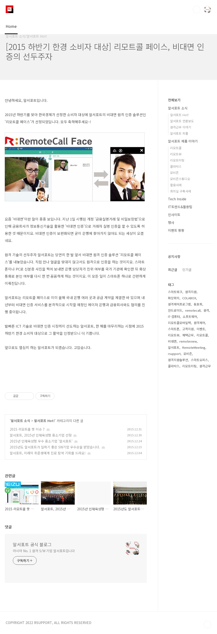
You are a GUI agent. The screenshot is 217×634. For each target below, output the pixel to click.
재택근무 (188, 335)
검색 (196, 9)
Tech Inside (177, 199)
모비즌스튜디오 (180, 179)
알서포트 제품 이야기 (183, 141)
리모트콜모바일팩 (179, 322)
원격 (206, 310)
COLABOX (189, 298)
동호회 (198, 304)
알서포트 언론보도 (182, 121)
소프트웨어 (190, 316)
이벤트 (201, 329)
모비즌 (174, 172)
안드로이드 (175, 310)
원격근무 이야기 (180, 127)
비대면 (172, 341)
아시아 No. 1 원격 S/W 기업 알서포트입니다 (44, 550)
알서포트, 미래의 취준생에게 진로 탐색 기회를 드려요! (48, 453)
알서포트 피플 (179, 133)
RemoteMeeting (193, 347)
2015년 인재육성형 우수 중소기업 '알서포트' (41, 441)
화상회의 (173, 298)
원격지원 (191, 292)
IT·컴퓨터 (174, 316)
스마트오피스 (199, 360)
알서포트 (173, 347)
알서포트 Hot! (44, 420)
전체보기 (174, 100)
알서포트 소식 (20, 420)
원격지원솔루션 (178, 360)
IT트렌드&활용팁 (180, 206)
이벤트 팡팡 (176, 230)
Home (11, 26)
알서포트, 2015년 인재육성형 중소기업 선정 (41, 435)
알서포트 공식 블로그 (32, 544)
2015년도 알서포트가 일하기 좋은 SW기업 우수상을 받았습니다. (55, 447)
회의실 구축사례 (180, 191)
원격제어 (199, 322)
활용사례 (176, 185)
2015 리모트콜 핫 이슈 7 (27, 429)
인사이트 (174, 214)
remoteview (188, 341)
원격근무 (205, 366)
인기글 (187, 269)
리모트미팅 (177, 160)
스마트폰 (173, 329)
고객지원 (188, 329)
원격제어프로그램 (179, 304)
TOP (207, 624)
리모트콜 (176, 148)
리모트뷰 (176, 154)
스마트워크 (175, 292)
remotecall (193, 310)
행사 (171, 222)
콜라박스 (176, 166)
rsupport (174, 353)
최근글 (172, 269)
